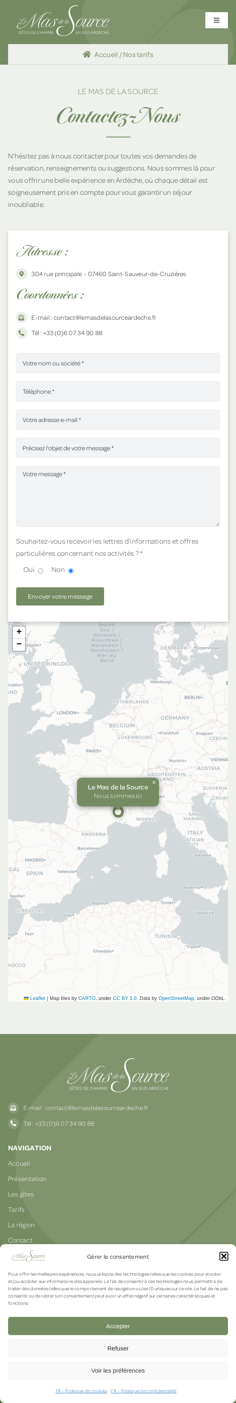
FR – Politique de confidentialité (143, 1391)
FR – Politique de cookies (81, 1391)
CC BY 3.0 (125, 998)
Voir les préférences (118, 1370)
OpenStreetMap (176, 998)
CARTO (87, 998)
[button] (224, 1256)
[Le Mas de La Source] (63, 8)
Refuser (118, 1348)
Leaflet (35, 998)
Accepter (118, 1326)
